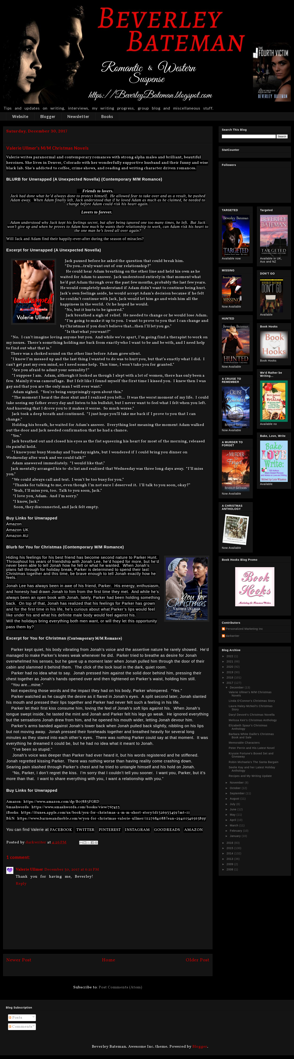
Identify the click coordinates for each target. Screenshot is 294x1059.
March (234, 825)
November (237, 782)
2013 (230, 858)
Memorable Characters (244, 742)
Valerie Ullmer (29, 869)
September (238, 793)
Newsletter (78, 116)
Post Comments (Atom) (120, 987)
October (236, 788)
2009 (230, 864)
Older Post (197, 960)
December (237, 687)
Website (20, 116)
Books (107, 116)
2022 (230, 656)
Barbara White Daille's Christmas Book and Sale (251, 735)
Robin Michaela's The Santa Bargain (254, 762)
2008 (230, 869)
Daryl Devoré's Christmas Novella (252, 714)
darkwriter (232, 635)
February (236, 830)
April (233, 819)
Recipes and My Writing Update (250, 775)
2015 (230, 848)
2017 (230, 682)
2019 (230, 672)
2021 (230, 661)
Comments (21, 1026)
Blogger (48, 116)
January (236, 836)
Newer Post (18, 960)
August (235, 798)
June (233, 809)
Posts (15, 1017)
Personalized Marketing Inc (244, 628)
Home (108, 960)
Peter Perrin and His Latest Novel (252, 747)
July (233, 804)
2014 (230, 853)
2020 (230, 666)
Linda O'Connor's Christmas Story (252, 700)
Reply (21, 883)
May (233, 814)
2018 (230, 677)
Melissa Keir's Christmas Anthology (253, 720)
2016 (230, 842)
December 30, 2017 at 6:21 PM (71, 869)
